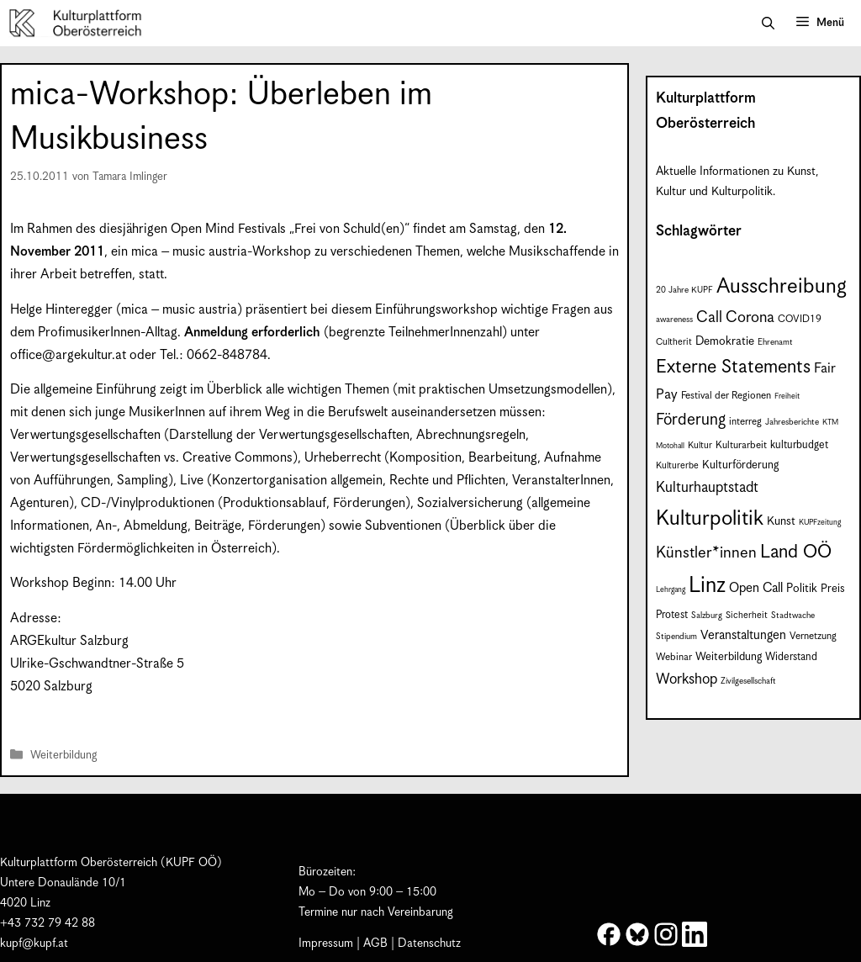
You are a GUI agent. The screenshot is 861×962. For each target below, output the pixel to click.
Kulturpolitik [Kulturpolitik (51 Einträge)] (709, 519)
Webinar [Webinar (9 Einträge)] (674, 657)
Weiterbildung (63, 756)
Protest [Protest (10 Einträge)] (672, 615)
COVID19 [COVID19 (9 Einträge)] (799, 319)
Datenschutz (429, 943)
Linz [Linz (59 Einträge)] (707, 586)
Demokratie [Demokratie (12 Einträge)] (724, 341)
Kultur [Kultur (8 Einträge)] (700, 445)
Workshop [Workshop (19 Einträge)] (686, 679)
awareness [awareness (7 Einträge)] (674, 319)
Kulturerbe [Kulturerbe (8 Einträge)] (677, 465)
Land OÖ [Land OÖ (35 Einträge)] (796, 552)
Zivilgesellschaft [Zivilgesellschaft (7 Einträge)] (748, 681)
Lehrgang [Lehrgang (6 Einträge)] (670, 590)
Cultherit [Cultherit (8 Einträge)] (674, 341)
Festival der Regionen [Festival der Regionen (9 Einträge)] (726, 395)
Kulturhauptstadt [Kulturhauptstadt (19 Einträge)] (707, 487)
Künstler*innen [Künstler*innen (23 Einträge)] (706, 553)
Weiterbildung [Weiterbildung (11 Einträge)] (728, 657)
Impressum (325, 943)
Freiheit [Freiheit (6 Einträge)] (787, 396)
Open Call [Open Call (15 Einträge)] (756, 588)
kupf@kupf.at (34, 943)
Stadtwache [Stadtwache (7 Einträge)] (793, 615)
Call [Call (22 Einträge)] (709, 317)
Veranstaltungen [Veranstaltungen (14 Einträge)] (743, 635)
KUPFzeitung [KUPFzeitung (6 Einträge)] (820, 522)
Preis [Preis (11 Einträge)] (833, 589)
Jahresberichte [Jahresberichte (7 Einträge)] (792, 422)
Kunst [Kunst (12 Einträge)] (781, 521)
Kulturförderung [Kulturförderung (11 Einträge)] (740, 465)
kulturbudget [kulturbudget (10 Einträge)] (799, 445)
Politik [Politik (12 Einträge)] (801, 588)
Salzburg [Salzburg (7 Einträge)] (706, 615)
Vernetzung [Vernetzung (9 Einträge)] (813, 636)
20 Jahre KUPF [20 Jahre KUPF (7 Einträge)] (684, 290)
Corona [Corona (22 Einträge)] (750, 317)
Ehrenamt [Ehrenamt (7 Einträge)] (775, 342)
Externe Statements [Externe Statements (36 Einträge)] (733, 367)
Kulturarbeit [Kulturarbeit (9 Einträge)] (741, 445)
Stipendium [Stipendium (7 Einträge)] (676, 637)
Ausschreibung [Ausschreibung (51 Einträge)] (781, 287)
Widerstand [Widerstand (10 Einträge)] (791, 657)
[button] (768, 23)
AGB (375, 943)
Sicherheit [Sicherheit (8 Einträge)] (747, 615)
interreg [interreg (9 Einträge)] (745, 421)
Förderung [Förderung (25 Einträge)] (691, 420)
